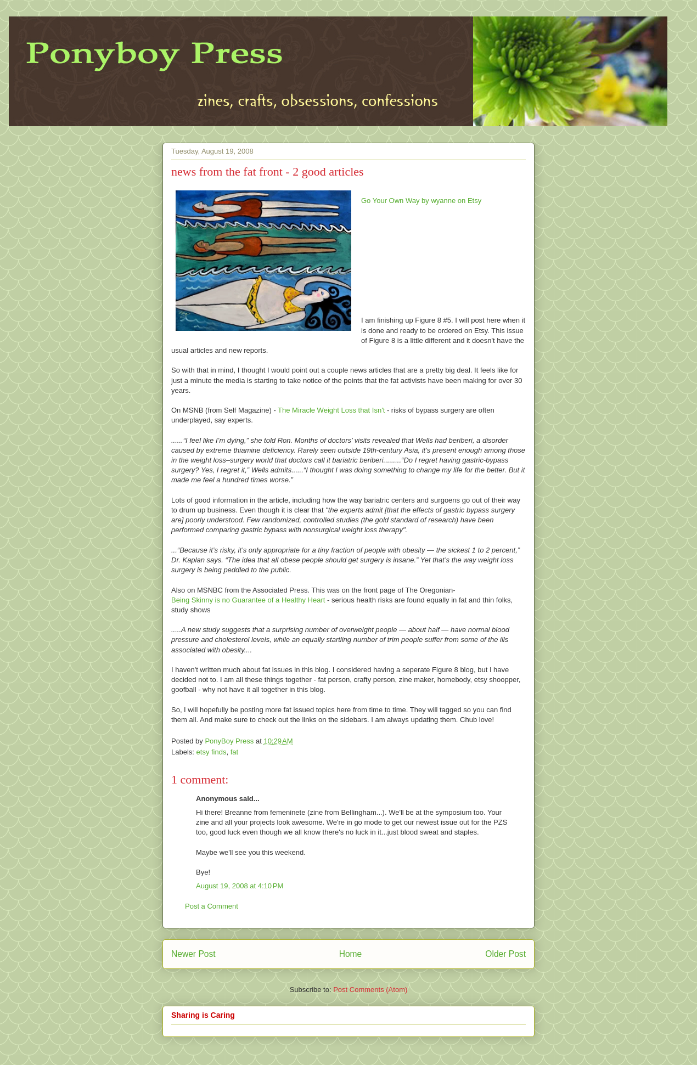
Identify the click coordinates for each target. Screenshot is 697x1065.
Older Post (505, 954)
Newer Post (193, 954)
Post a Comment (211, 906)
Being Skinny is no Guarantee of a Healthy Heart (248, 600)
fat (234, 752)
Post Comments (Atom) (370, 989)
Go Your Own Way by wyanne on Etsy (421, 200)
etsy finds (211, 752)
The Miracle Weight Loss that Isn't (331, 410)
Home (350, 954)
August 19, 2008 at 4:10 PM (239, 886)
